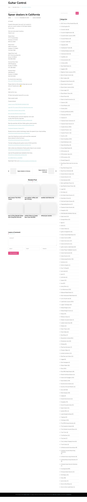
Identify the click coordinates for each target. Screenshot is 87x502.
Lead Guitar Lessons (66, 303)
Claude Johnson (65, 128)
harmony (63, 263)
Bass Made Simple (65, 67)
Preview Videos (65, 352)
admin (9, 17)
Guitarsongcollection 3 (66, 260)
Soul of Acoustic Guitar (66, 406)
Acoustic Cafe (64, 31)
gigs (62, 224)
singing (62, 397)
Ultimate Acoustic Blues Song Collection (68, 452)
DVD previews (64, 158)
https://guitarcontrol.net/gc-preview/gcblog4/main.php (21, 125)
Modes (62, 327)
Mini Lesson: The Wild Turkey (14, 198)
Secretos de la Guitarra (66, 385)
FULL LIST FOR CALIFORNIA (15, 81)
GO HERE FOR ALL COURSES (15, 158)
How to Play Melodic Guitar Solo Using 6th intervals (14, 217)
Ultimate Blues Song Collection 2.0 (70, 461)
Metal (62, 315)
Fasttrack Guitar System (67, 203)
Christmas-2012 (65, 116)
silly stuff (63, 391)
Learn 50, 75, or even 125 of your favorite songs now (21, 107)
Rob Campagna (65, 364)
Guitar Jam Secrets (65, 245)
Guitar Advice (64, 230)
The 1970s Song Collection (68, 424)
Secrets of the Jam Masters (67, 388)
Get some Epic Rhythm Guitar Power (17, 113)
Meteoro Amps (64, 318)
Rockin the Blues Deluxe (67, 376)
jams (62, 275)
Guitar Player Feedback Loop (68, 251)
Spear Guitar (64, 409)
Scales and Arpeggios (66, 379)
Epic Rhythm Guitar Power (67, 187)
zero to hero (64, 482)
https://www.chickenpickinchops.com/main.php (19, 150)
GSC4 (62, 227)
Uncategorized (64, 470)
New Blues (63, 336)
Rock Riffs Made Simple (67, 373)
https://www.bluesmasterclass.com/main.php (19, 140)
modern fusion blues (66, 324)
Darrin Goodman (65, 140)
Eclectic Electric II (65, 178)
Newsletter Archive (13, 12)
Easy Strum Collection (66, 172)
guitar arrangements (66, 233)
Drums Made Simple (66, 149)
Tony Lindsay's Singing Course (68, 443)
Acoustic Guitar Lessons (67, 37)
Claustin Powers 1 (65, 131)
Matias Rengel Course (66, 312)
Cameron (63, 104)
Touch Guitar (64, 446)
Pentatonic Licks (65, 342)
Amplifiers (63, 58)
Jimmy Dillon (64, 288)
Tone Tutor (64, 434)
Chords (62, 110)
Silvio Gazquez (64, 394)
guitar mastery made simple (68, 248)
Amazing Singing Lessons (67, 52)
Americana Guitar (65, 55)
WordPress (68, 496)
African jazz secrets (46, 216)
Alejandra (63, 46)
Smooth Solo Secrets (66, 400)
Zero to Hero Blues (66, 485)
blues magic (64, 92)
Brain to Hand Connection (67, 101)
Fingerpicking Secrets (66, 206)
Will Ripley (64, 476)
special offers (64, 412)
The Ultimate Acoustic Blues (68, 431)
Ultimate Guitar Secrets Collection (69, 466)
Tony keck (63, 440)
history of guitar (65, 266)
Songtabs (63, 403)
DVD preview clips (65, 155)
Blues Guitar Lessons (66, 89)
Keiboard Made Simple (66, 294)
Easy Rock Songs (65, 169)
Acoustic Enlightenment (67, 34)
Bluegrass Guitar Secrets (67, 82)
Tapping (63, 418)
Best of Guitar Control (66, 76)
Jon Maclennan (64, 291)
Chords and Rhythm (66, 113)
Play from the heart (66, 348)
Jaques (62, 282)
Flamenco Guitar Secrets (67, 209)
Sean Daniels (64, 382)
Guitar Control (17, 3)
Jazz (62, 285)
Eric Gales (63, 193)
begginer (63, 70)
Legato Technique (65, 306)
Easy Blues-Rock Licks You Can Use (69, 165)
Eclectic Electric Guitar (66, 175)
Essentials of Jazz (65, 199)
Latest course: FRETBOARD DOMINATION (18, 104)
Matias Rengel (64, 309)
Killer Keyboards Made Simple (68, 297)
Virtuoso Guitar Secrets (67, 473)
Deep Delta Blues (65, 146)
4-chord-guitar (64, 28)
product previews (65, 355)
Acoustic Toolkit (65, 43)
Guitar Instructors (65, 242)
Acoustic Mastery (65, 40)
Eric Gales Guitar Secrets (67, 196)
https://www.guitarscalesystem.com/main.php (19, 133)
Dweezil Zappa (64, 162)
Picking (62, 345)
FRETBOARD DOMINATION (68, 215)
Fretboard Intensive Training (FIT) (16, 128)
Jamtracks (63, 279)
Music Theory (64, 330)
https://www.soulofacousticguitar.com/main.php (19, 145)
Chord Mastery (64, 107)
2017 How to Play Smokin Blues (69, 23)
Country (63, 137)
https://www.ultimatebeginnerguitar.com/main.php (20, 120)
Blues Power (64, 98)
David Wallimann (65, 143)
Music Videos (64, 333)
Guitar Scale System (66, 254)
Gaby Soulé (64, 218)
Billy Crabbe (64, 79)
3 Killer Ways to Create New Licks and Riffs (31, 216)
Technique (63, 421)
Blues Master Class (66, 95)
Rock (62, 370)
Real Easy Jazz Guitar (66, 358)
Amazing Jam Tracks (66, 49)
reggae (62, 361)
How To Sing (64, 269)
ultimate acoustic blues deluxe (68, 449)
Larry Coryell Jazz (65, 300)
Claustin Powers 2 (65, 134)
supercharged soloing (66, 415)
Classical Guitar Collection (67, 122)
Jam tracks (63, 272)
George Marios (64, 221)
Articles (63, 64)
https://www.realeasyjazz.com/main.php (17, 154)
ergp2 (62, 190)
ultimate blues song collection (68, 458)
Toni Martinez (64, 437)
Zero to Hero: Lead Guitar (67, 488)
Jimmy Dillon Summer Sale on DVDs (17, 110)
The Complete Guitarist (67, 427)
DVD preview (64, 152)
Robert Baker (64, 367)
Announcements (65, 61)
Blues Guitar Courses (66, 85)
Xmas (62, 479)
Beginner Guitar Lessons (67, 73)
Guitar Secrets (64, 257)
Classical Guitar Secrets (67, 125)
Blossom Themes (56, 496)
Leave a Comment (37, 17)
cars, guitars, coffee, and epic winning (31, 198)
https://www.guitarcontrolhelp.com (28, 161)
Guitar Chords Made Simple (68, 236)
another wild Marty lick (47, 197)
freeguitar (63, 212)
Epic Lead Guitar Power (67, 184)
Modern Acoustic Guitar (67, 321)
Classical (63, 119)
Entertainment (64, 181)
